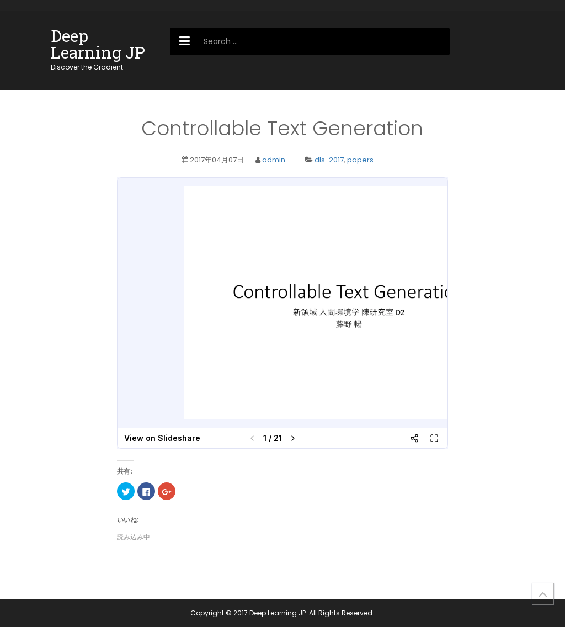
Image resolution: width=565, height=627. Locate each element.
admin (273, 160)
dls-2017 (329, 160)
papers (360, 160)
